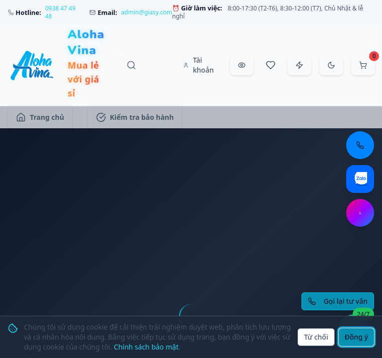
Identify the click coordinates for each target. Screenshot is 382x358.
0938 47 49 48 (60, 12)
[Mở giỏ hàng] (363, 65)
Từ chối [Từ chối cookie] (316, 337)
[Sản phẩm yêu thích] (271, 65)
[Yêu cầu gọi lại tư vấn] (337, 301)
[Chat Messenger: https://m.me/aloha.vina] (360, 213)
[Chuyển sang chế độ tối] (331, 65)
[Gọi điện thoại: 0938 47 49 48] (360, 145)
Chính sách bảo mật (146, 347)
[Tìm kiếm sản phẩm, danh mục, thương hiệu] (140, 65)
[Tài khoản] (199, 65)
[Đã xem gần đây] (242, 65)
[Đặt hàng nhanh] (299, 65)
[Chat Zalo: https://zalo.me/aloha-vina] (360, 179)
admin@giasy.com (146, 12)
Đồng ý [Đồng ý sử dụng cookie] (356, 337)
